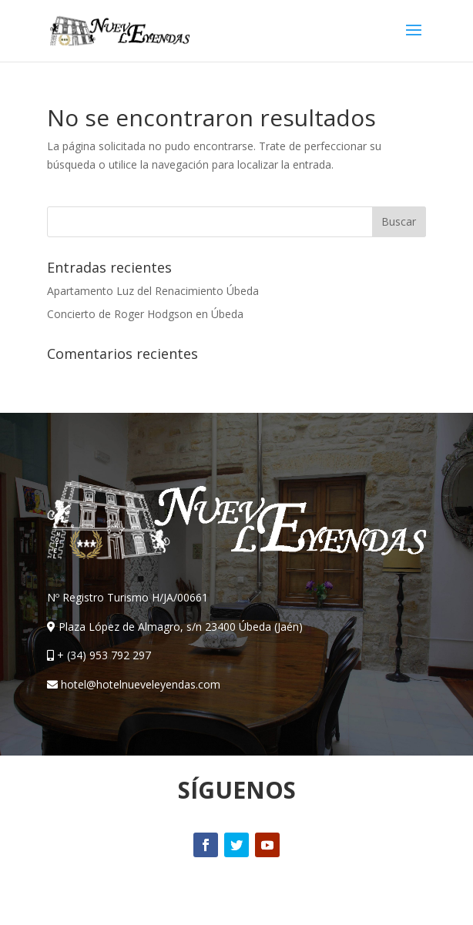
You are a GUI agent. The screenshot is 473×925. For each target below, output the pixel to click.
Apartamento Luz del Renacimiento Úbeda (153, 290)
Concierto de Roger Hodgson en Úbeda (145, 314)
